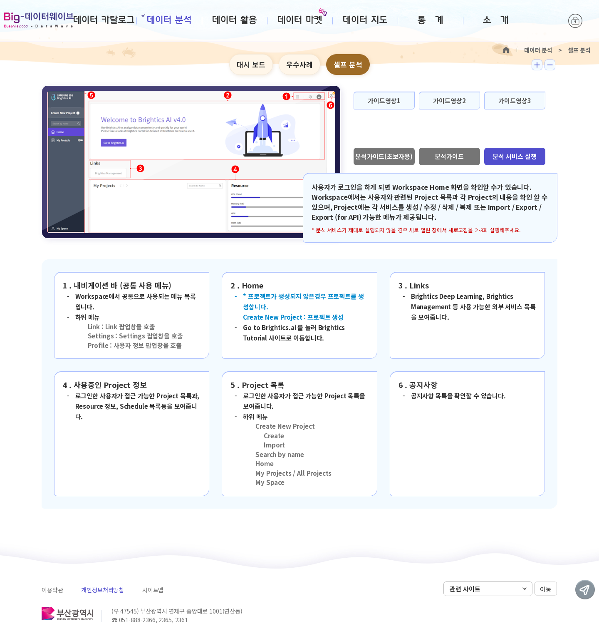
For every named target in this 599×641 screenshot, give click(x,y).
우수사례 (299, 64)
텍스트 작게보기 (550, 65)
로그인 (575, 21)
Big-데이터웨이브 (39, 20)
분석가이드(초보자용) (384, 156)
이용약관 (52, 590)
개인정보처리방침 (102, 590)
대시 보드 (251, 64)
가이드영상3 (514, 100)
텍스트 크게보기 (537, 65)
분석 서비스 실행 (515, 156)
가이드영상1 (384, 100)
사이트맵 (152, 590)
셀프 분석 (348, 64)
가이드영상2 (449, 100)
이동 (546, 589)
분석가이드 (449, 156)
